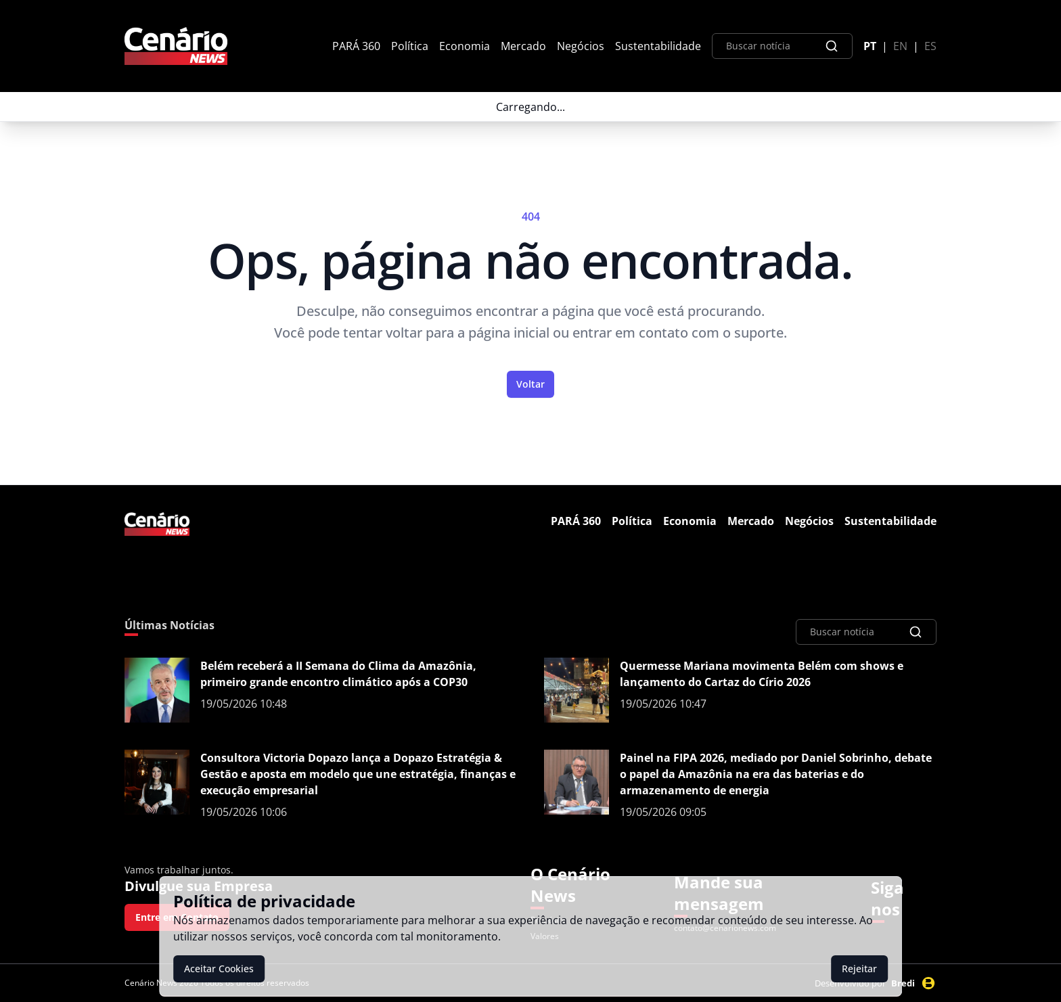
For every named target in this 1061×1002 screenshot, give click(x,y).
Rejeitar (859, 968)
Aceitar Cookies (219, 968)
